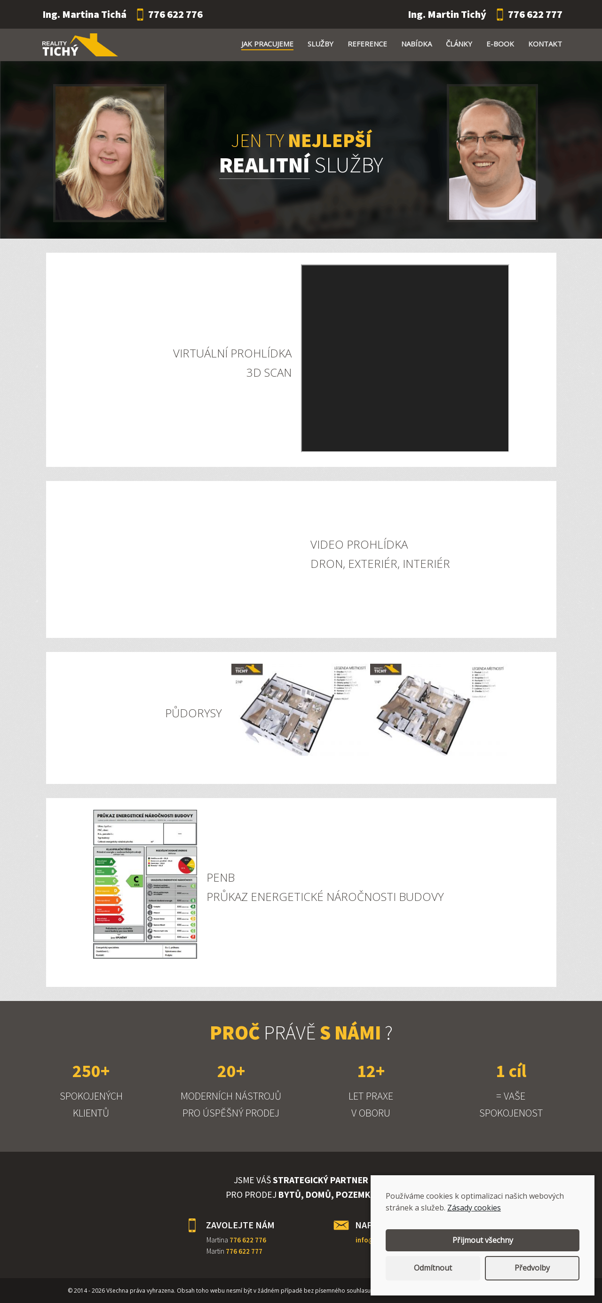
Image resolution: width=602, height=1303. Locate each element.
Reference (367, 43)
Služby (320, 43)
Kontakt (545, 43)
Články (459, 43)
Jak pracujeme (267, 43)
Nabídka (416, 43)
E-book (500, 43)
